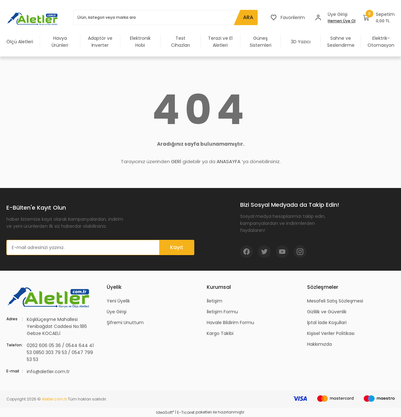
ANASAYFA (228, 161)
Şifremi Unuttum (125, 322)
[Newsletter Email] (100, 247)
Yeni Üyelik (118, 301)
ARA (248, 17)
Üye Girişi (116, 312)
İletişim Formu (222, 312)
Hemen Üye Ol (341, 21)
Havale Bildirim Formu (230, 322)
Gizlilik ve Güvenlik (327, 312)
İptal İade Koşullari (327, 322)
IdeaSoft (165, 412)
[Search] (165, 17)
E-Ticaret (186, 412)
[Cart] (379, 17)
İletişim (214, 301)
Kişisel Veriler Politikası (330, 333)
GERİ (176, 161)
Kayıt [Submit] (176, 247)
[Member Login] (318, 17)
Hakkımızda (319, 344)
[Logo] (33, 18)
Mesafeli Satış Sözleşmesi (335, 301)
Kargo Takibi (220, 333)
